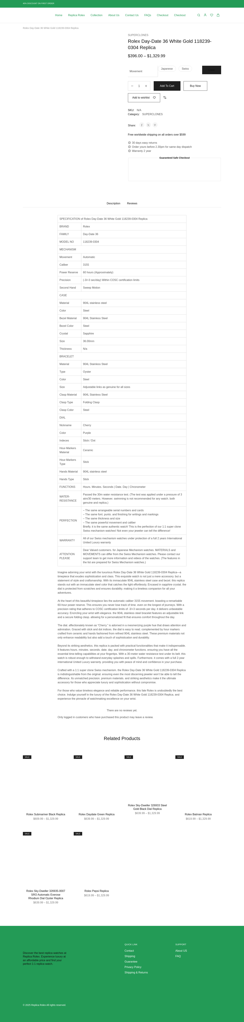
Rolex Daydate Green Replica (97, 814)
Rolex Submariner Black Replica (45, 814)
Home (58, 15)
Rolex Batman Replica (198, 814)
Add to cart (167, 85)
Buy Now (195, 85)
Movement (136, 71)
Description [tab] (113, 203)
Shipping (130, 956)
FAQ (178, 956)
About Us (113, 15)
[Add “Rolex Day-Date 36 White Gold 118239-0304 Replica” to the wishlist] (144, 97)
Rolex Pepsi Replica (96, 891)
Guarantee (131, 961)
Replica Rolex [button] (76, 15)
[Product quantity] (139, 86)
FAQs (147, 15)
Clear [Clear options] (211, 69)
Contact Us (132, 15)
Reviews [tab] (132, 203)
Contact (129, 950)
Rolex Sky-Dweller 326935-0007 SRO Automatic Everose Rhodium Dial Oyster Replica (45, 895)
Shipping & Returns (136, 972)
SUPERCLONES (138, 35)
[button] (167, 69)
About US (181, 950)
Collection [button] (97, 15)
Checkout (162, 15)
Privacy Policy (133, 967)
